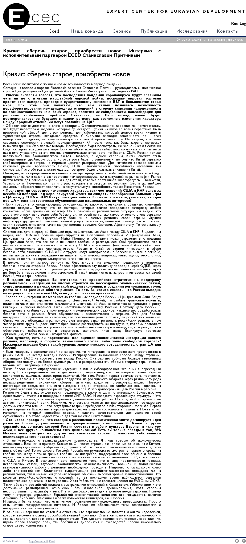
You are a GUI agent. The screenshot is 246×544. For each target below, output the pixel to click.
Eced (54, 32)
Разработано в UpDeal (42, 541)
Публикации (154, 32)
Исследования (192, 32)
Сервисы (122, 32)
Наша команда (87, 32)
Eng (243, 23)
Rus (234, 23)
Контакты (228, 32)
